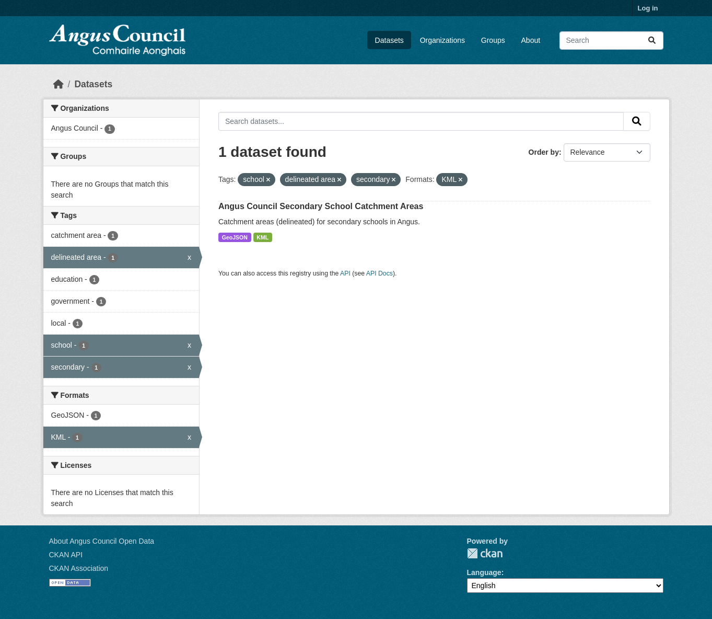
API (345, 273)
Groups (493, 40)
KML (262, 237)
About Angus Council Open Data (102, 541)
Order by (544, 152)
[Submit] (651, 40)
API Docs (379, 273)
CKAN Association (79, 568)
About (531, 40)
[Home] (58, 84)
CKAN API (66, 555)
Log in (648, 8)
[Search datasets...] (611, 40)
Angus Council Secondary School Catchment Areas (320, 206)
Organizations (442, 40)
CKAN (485, 553)
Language (484, 572)
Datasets (389, 40)
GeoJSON (235, 237)
